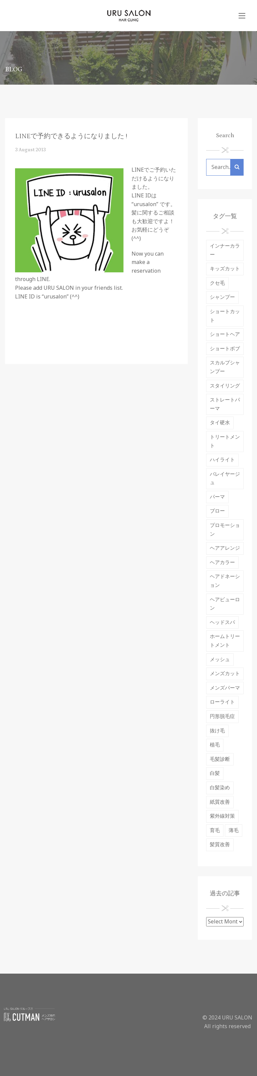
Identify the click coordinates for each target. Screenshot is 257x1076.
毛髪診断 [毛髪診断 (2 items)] (220, 759)
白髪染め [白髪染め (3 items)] (220, 788)
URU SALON (237, 1018)
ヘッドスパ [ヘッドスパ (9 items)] (222, 622)
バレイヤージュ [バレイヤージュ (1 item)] (225, 478)
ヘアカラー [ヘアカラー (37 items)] (222, 562)
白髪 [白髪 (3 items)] (215, 773)
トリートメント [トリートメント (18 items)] (225, 441)
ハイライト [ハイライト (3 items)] (222, 460)
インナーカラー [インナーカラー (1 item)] (225, 250)
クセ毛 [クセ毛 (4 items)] (217, 283)
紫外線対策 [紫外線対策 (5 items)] (222, 816)
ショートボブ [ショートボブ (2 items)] (225, 349)
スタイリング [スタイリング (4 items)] (225, 386)
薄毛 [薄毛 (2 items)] (234, 830)
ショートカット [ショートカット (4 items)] (225, 316)
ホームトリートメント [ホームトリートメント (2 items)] (225, 641)
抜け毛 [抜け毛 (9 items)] (217, 731)
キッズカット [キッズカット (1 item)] (225, 269)
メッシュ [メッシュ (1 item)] (220, 659)
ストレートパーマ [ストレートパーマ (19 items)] (225, 404)
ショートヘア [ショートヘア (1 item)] (225, 334)
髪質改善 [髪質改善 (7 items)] (220, 844)
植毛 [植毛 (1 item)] (215, 745)
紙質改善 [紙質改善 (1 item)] (220, 802)
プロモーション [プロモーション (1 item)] (225, 530)
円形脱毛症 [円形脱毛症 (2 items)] (222, 716)
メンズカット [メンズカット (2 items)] (225, 674)
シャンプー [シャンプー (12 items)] (222, 297)
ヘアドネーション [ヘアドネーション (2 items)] (225, 581)
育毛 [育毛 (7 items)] (215, 830)
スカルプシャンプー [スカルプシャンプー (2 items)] (225, 367)
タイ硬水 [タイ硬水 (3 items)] (220, 423)
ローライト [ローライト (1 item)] (222, 702)
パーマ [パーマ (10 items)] (217, 497)
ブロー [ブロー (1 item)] (217, 511)
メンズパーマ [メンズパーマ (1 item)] (225, 688)
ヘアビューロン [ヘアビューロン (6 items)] (225, 604)
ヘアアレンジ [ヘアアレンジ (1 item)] (225, 548)
